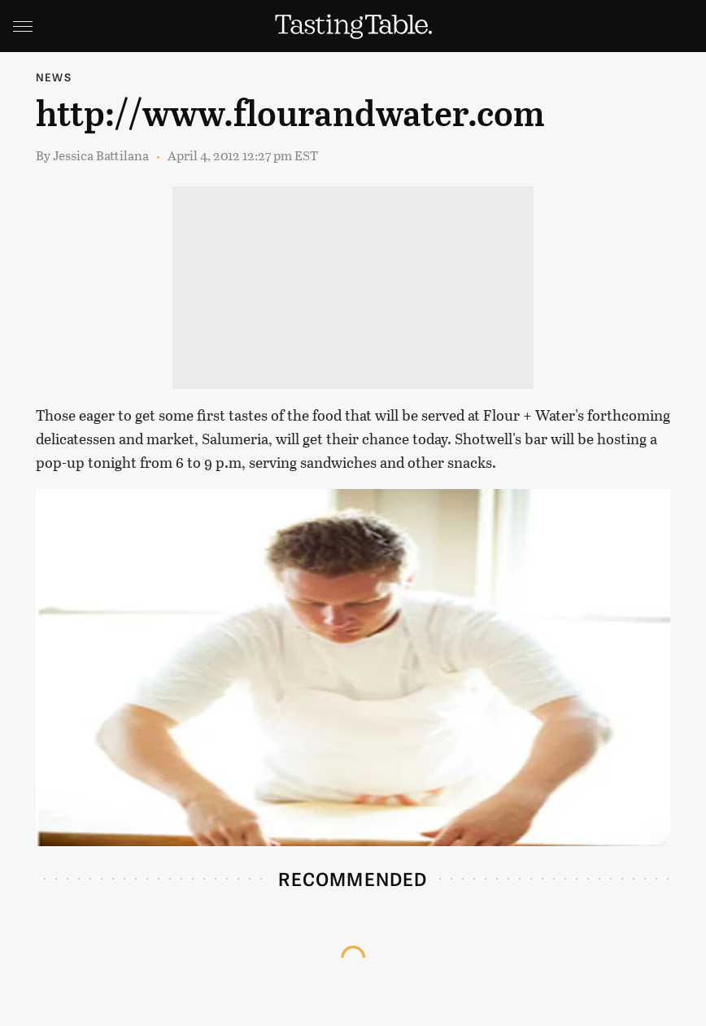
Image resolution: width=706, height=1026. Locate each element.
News (54, 77)
